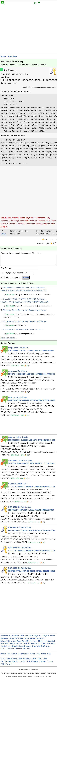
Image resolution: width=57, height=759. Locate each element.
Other (43, 646)
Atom (43, 656)
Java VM (20, 643)
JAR (35, 661)
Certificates (6, 663)
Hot (8, 656)
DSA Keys (33, 638)
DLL (39, 661)
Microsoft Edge (8, 646)
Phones (42, 663)
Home (3, 56)
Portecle (51, 646)
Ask (49, 656)
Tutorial (10, 651)
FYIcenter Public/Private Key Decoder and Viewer (25, 312)
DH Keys (24, 638)
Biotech (34, 663)
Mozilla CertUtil (23, 646)
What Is (18, 651)
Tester (3, 661)
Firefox (51, 638)
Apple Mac (14, 638)
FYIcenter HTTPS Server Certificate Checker (22, 332)
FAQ (2, 666)
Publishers (6, 648)
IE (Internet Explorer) (34, 640)
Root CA (36, 648)
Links (22, 663)
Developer (12, 661)
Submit (26, 280)
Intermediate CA (8, 643)
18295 (5, 234)
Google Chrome (16, 640)
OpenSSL (35, 646)
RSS (38, 656)
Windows (27, 651)
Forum (9, 666)
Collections (23, 656)
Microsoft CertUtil (46, 643)
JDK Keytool (31, 643)
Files (45, 661)
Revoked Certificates (21, 648)
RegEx (16, 663)
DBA (20, 661)
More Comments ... (9, 340)
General (4, 640)
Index (32, 656)
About (14, 656)
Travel (50, 663)
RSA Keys (12, 56)
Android (4, 638)
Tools (3, 651)
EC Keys (43, 638)
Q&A (28, 663)
